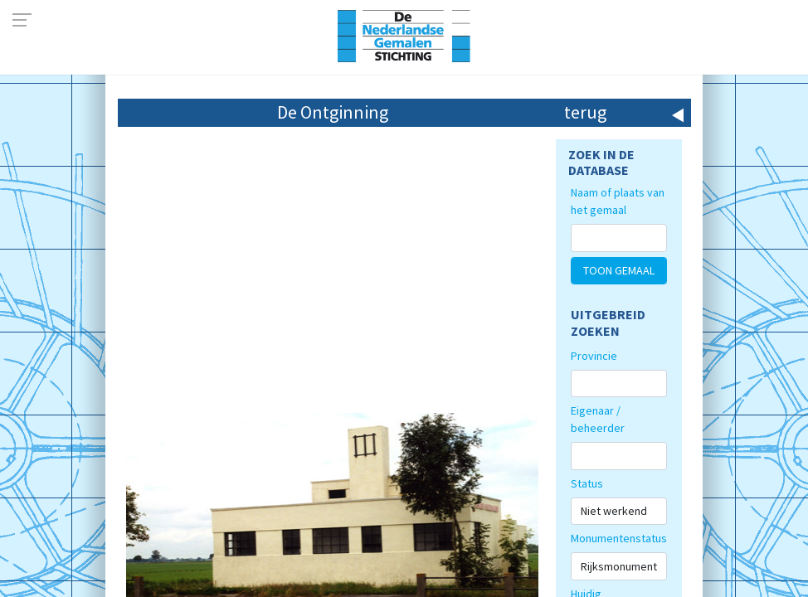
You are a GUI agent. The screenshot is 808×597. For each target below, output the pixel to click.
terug (585, 112)
